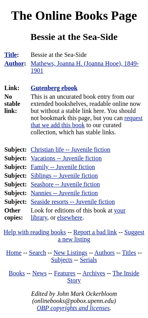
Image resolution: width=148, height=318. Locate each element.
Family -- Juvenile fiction (63, 167)
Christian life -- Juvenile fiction (71, 149)
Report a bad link (95, 232)
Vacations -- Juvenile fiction (66, 158)
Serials (88, 259)
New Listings (70, 252)
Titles (129, 252)
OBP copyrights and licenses (73, 308)
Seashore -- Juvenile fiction (65, 184)
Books (17, 273)
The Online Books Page (74, 15)
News (39, 273)
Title (10, 54)
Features (64, 273)
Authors (104, 252)
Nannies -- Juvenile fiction (64, 193)
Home (14, 252)
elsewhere (69, 217)
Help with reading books (35, 232)
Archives (93, 273)
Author (14, 63)
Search (37, 252)
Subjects (61, 259)
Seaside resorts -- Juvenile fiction (73, 201)
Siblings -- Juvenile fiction (64, 175)
